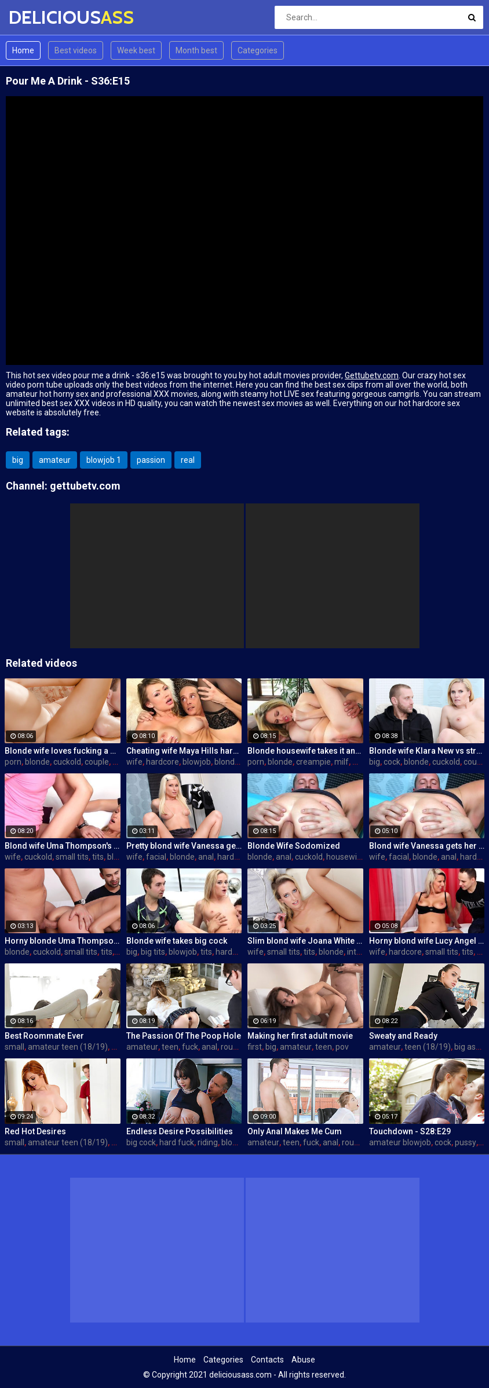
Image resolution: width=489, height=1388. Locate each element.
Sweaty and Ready (403, 1035)
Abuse (303, 1359)
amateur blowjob (400, 1142)
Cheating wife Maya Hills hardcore (184, 750)
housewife (345, 856)
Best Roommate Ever (44, 1035)
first (254, 1046)
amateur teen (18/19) (68, 1046)
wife (134, 761)
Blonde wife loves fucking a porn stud (63, 750)
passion (151, 460)
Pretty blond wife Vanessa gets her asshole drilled (184, 845)
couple (97, 761)
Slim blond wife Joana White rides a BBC (305, 940)
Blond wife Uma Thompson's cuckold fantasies (63, 845)
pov (342, 1046)
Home (23, 50)
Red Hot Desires (35, 1131)
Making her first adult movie (300, 1035)
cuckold (67, 761)
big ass (467, 1046)
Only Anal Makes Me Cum (294, 1131)
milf (341, 761)
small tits (72, 856)
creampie (313, 761)
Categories (258, 50)
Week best (136, 50)
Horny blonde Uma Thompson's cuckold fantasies (63, 940)
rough (231, 1046)
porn (13, 761)
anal (206, 856)
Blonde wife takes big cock (176, 940)
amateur (55, 460)
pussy (465, 1142)
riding (208, 1142)
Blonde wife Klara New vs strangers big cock (427, 750)
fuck (190, 1046)
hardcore (162, 761)
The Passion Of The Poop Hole (183, 1035)
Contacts (267, 1359)
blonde (37, 761)
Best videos (75, 50)
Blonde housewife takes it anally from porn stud (305, 750)
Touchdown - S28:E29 (410, 1131)
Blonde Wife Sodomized (293, 845)
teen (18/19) (427, 1046)
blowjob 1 (103, 460)
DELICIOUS (39, 17)
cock (392, 761)
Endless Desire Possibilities (179, 1131)
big (17, 460)
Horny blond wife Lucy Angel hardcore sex (427, 940)
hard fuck (176, 1142)
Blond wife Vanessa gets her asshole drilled (427, 845)
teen (170, 1046)
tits (98, 856)
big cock (141, 1142)
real (188, 460)
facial (156, 856)
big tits (153, 951)
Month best (196, 50)
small (14, 1046)
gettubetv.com (85, 486)
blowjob (197, 761)
